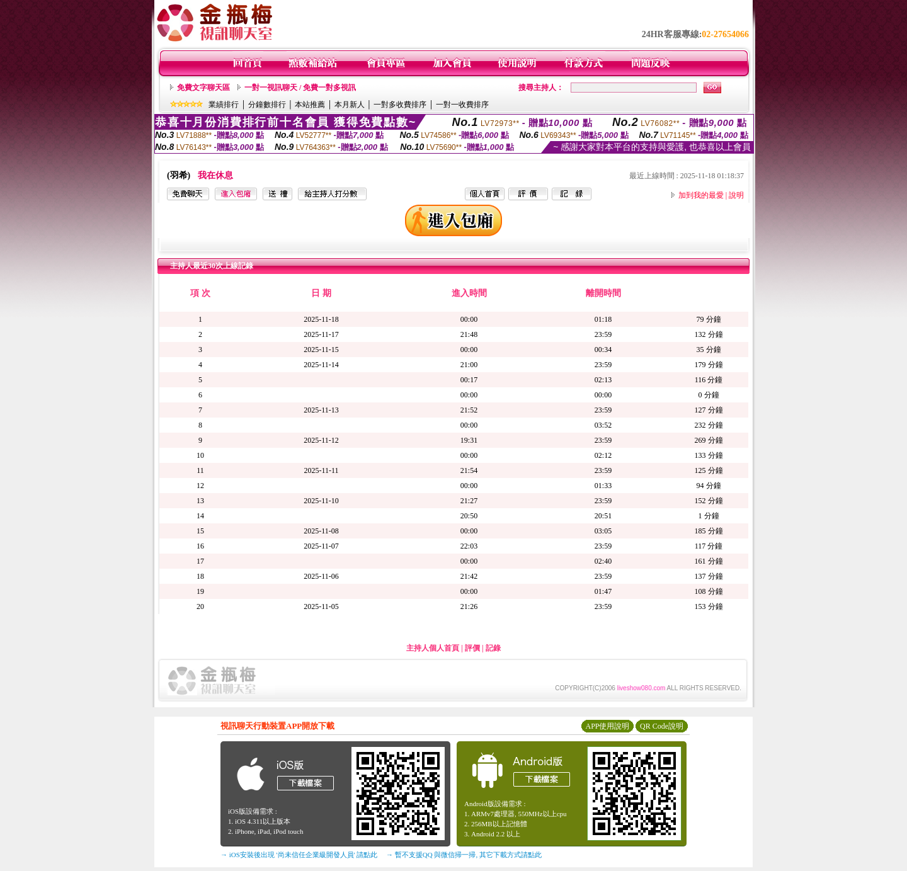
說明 (736, 195)
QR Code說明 (661, 726)
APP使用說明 (607, 726)
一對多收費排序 (400, 104)
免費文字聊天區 (203, 87)
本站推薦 (310, 104)
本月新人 (349, 104)
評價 (472, 648)
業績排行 (223, 104)
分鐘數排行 (267, 104)
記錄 (493, 648)
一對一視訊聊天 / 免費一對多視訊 (300, 87)
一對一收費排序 (462, 104)
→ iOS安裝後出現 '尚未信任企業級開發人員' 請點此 (298, 854)
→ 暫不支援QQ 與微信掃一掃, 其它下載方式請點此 (464, 854)
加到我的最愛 (701, 195)
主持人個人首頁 (432, 648)
